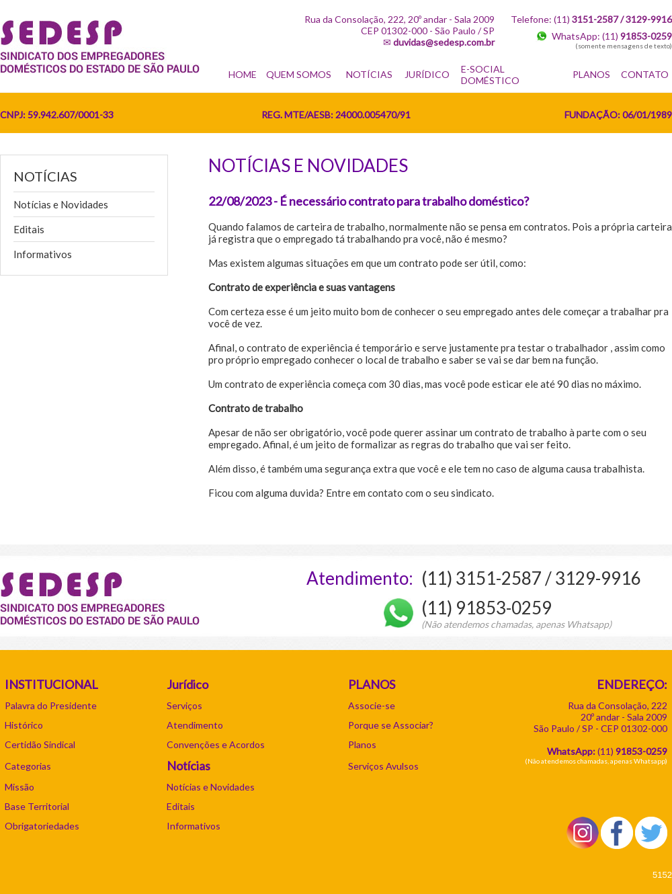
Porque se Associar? (390, 725)
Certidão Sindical (40, 744)
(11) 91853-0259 (486, 607)
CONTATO (645, 74)
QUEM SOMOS (298, 74)
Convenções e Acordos (216, 744)
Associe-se (371, 705)
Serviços (184, 705)
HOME (242, 74)
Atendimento (195, 725)
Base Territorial (37, 806)
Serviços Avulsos (383, 766)
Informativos (42, 254)
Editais (28, 229)
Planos (362, 744)
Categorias (28, 766)
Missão (19, 787)
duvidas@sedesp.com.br (444, 42)
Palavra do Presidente (51, 705)
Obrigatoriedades (42, 825)
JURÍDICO (427, 74)
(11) (637, 36)
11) (633, 751)
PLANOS (591, 74)
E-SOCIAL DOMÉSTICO (490, 74)
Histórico (24, 725)
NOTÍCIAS (369, 74)
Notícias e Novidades (60, 204)
